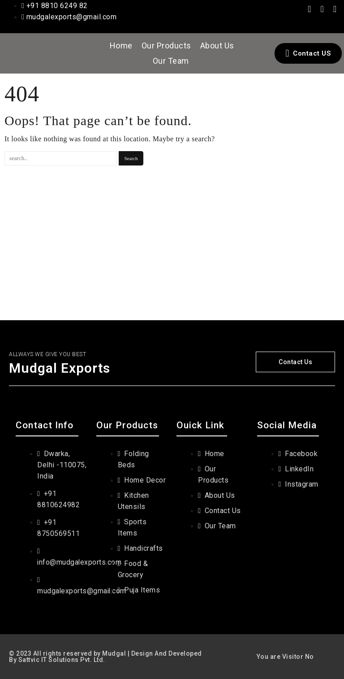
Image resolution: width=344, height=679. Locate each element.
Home (121, 45)
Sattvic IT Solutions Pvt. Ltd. (61, 659)
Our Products (166, 45)
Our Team (171, 60)
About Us (217, 45)
